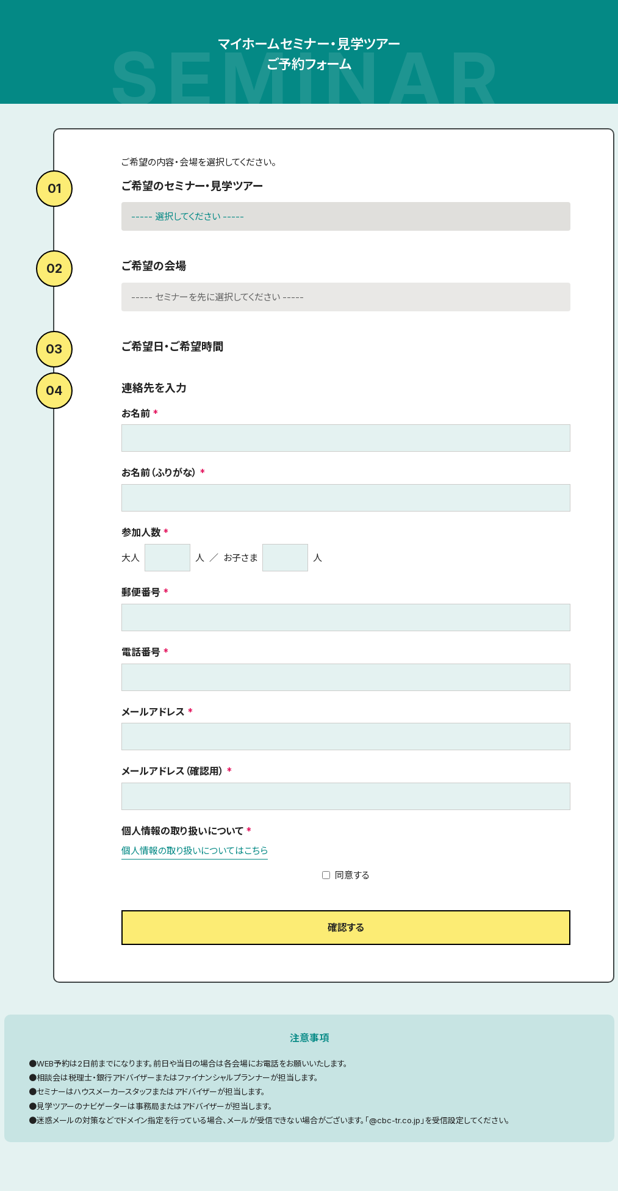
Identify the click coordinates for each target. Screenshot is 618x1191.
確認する (346, 927)
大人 (130, 557)
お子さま (240, 557)
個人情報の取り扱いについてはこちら (194, 850)
